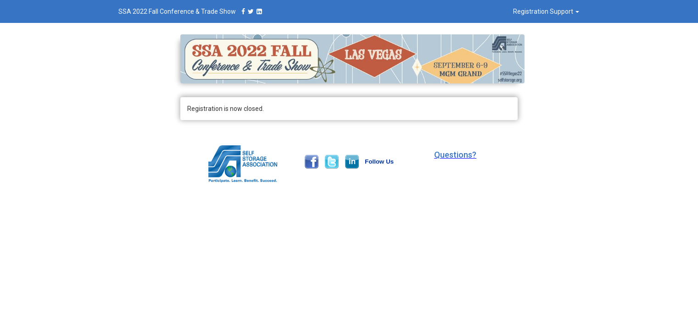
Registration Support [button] (546, 11)
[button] (455, 155)
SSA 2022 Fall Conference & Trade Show (191, 11)
